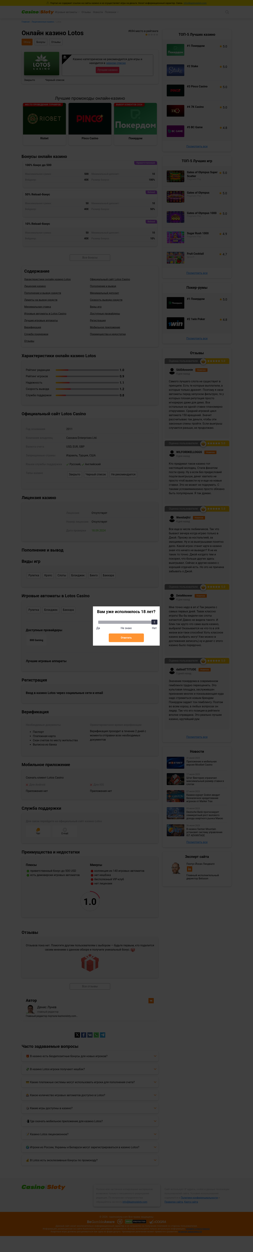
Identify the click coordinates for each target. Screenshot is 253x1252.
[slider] (154, 622)
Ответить (126, 637)
